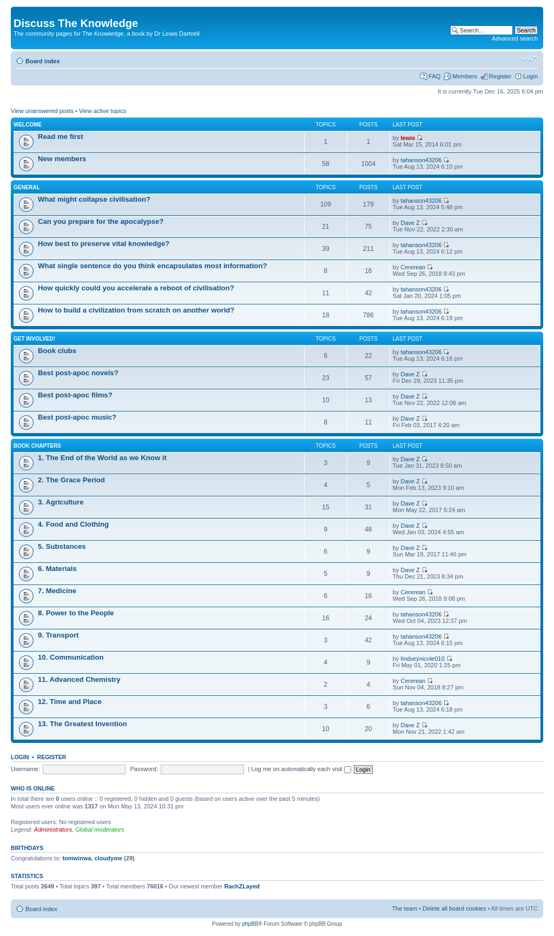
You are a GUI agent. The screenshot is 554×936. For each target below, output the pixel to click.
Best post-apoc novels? (78, 373)
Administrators (53, 829)
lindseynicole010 (423, 658)
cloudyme (108, 858)
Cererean (413, 267)
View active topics (102, 111)
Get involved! (34, 339)
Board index (42, 61)
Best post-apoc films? (75, 395)
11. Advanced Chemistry (79, 679)
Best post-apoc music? (77, 417)
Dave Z (410, 223)
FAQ (434, 76)
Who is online (33, 788)
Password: (144, 769)
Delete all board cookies (454, 908)
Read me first (60, 136)
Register (500, 76)
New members (62, 159)
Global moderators (99, 829)
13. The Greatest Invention (82, 724)
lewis (408, 138)
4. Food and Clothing (73, 524)
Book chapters (37, 446)
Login (530, 76)
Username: (25, 769)
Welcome (28, 125)
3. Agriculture (61, 502)
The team (404, 908)
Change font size (530, 59)
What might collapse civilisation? (94, 199)
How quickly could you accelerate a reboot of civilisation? (136, 288)
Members (464, 76)
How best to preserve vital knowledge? (103, 244)
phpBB (250, 924)
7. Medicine (57, 591)
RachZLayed (242, 886)
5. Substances (62, 546)
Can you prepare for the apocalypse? (100, 221)
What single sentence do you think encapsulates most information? (152, 266)
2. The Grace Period (71, 480)
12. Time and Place (70, 702)
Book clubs (57, 351)
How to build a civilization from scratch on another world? (136, 310)
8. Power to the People (76, 613)
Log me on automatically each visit (301, 769)
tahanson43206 (421, 160)
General (27, 187)
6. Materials (57, 569)
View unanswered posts (42, 111)
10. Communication (71, 657)
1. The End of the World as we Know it (102, 458)
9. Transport (58, 635)
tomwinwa (76, 858)
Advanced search (515, 38)
